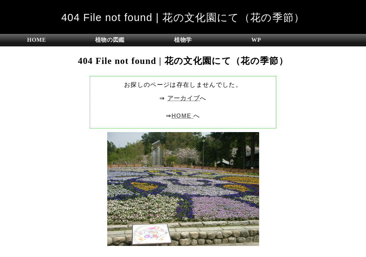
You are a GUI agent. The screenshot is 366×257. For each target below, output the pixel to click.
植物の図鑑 (110, 40)
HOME (36, 40)
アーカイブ (183, 98)
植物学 (183, 40)
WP (256, 40)
